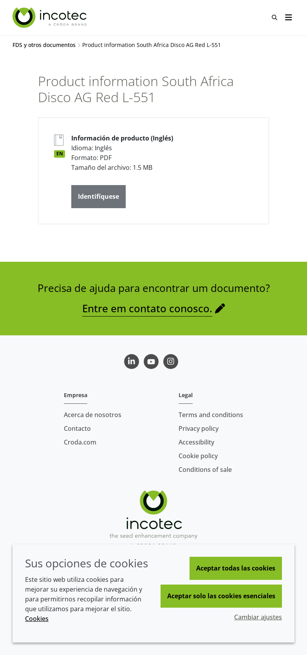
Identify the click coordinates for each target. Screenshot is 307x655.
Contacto (77, 428)
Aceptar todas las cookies (235, 568)
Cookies (37, 618)
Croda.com (80, 442)
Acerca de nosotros (92, 414)
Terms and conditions (211, 414)
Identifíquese (98, 196)
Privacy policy (199, 428)
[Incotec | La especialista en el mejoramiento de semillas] (50, 17)
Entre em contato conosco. (147, 308)
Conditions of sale (205, 469)
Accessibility (196, 442)
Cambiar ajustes (258, 617)
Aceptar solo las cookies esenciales (221, 596)
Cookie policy (198, 456)
